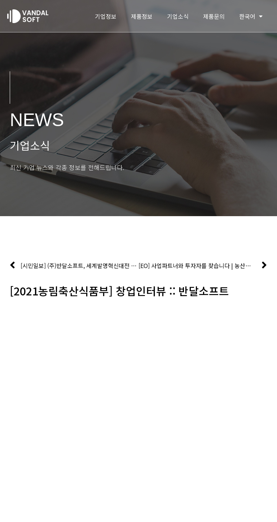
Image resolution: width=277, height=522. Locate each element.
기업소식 (178, 16)
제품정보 (142, 16)
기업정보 (105, 16)
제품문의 (214, 16)
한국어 (251, 16)
